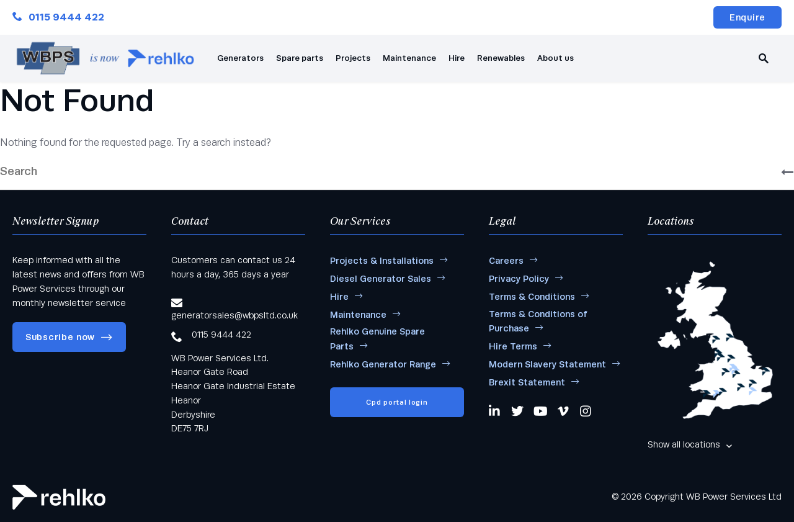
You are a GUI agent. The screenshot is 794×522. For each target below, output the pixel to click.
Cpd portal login (396, 402)
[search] (763, 58)
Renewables (501, 58)
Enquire (747, 17)
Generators (240, 58)
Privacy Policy (519, 279)
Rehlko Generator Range (383, 364)
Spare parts (299, 58)
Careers (506, 261)
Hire (456, 58)
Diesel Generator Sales (380, 279)
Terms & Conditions (532, 297)
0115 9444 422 (58, 17)
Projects (353, 58)
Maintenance (409, 58)
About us (555, 58)
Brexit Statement (527, 382)
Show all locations (684, 444)
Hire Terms (513, 346)
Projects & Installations (382, 261)
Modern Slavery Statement (547, 364)
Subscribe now (60, 337)
